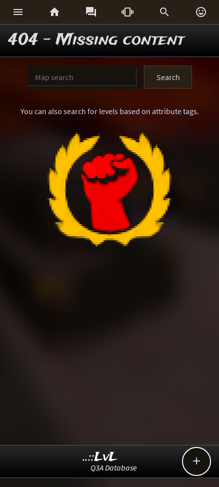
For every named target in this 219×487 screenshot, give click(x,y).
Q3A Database (113, 467)
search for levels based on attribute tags (130, 111)
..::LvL (100, 457)
